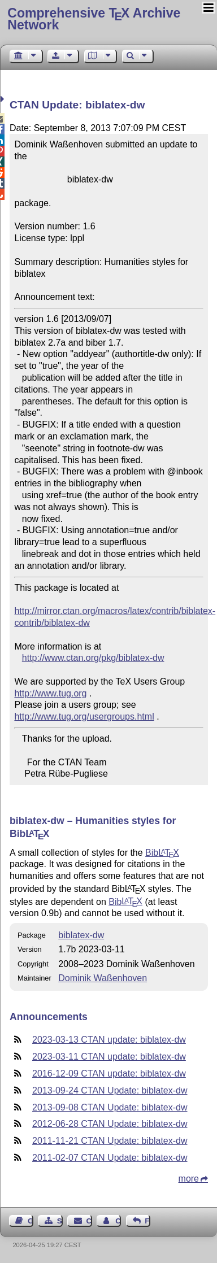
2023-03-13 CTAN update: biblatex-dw (109, 1039)
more (189, 1178)
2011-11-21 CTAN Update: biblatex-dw (110, 1141)
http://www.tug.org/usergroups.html (84, 716)
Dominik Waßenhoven (102, 978)
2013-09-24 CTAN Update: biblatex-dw (110, 1090)
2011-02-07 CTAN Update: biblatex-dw (110, 1157)
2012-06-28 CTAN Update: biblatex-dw (110, 1124)
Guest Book (30, 1221)
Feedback (147, 1221)
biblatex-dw (81, 935)
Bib (162, 852)
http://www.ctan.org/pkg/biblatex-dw (93, 658)
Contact (89, 1221)
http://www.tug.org (50, 693)
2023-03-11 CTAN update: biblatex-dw (109, 1056)
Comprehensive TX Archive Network (93, 19)
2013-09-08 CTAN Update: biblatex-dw (110, 1107)
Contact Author (118, 1221)
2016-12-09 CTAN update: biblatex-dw (109, 1073)
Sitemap (60, 1221)
